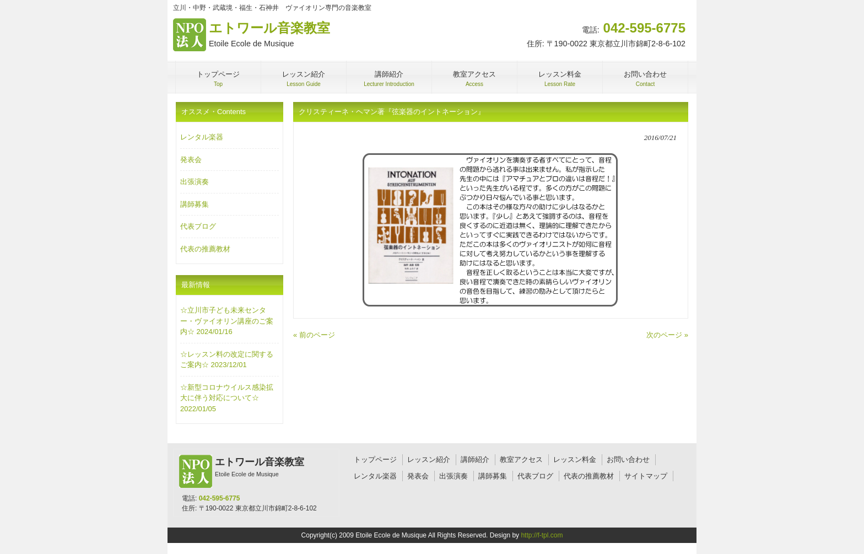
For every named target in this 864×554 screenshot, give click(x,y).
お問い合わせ (628, 459)
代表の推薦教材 (205, 249)
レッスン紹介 (428, 459)
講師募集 (194, 204)
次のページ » (667, 335)
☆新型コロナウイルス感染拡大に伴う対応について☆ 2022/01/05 (226, 398)
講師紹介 (475, 459)
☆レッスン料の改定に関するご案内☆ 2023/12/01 (226, 359)
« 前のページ (314, 335)
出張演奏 (194, 182)
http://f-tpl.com (542, 535)
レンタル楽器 (201, 137)
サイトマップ (645, 476)
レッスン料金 (574, 459)
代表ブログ (198, 226)
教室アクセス (521, 459)
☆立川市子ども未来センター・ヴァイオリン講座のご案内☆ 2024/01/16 (226, 321)
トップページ (375, 459)
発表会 (191, 159)
